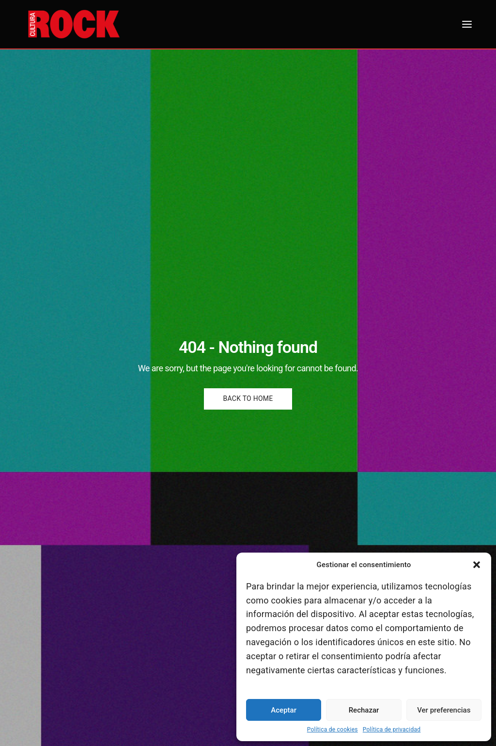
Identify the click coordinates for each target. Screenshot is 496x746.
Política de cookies (332, 729)
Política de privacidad (392, 729)
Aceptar (283, 710)
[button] (476, 565)
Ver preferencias (443, 710)
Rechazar (364, 710)
